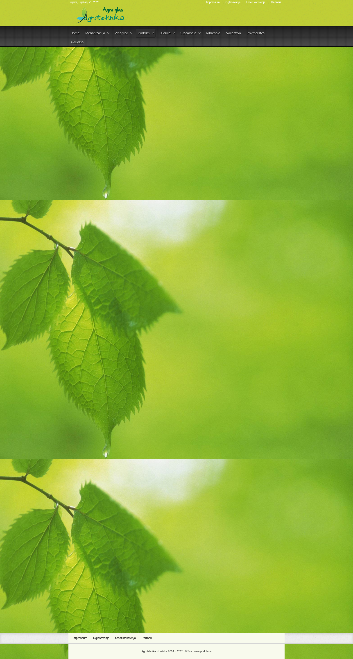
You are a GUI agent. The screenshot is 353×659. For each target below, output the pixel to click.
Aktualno (77, 42)
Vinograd (121, 33)
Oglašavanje (233, 2)
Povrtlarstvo (256, 33)
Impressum (212, 2)
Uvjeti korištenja (255, 2)
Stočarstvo (188, 33)
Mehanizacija (95, 33)
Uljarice (165, 33)
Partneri (276, 2)
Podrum (144, 33)
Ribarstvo (213, 33)
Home (74, 33)
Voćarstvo (233, 33)
